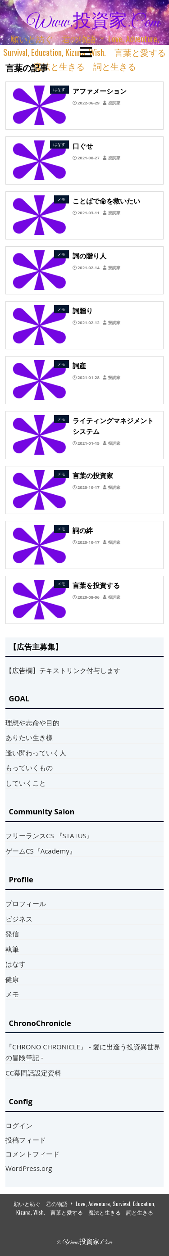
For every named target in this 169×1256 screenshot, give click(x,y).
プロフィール (25, 903)
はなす (15, 963)
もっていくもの (29, 767)
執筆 (12, 948)
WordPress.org (28, 1168)
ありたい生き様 (29, 737)
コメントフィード (32, 1153)
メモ (12, 993)
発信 (12, 933)
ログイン (18, 1125)
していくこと (25, 782)
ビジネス (18, 918)
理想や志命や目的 (32, 722)
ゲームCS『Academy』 (40, 850)
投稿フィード (25, 1139)
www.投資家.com (93, 23)
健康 (12, 979)
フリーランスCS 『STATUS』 (49, 835)
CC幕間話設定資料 (33, 1072)
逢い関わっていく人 (35, 752)
